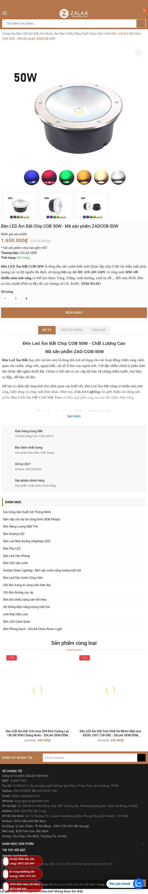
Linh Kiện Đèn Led (15, 614)
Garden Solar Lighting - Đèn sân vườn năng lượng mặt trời (42, 570)
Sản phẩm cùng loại (74, 643)
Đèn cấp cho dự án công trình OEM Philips (31, 519)
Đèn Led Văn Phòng (16, 556)
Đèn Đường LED (13, 534)
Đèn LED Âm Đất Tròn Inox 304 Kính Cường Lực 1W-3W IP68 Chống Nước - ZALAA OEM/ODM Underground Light (37, 733)
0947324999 (34, 469)
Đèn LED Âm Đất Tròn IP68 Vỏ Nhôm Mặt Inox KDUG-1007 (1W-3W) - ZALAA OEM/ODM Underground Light (110, 733)
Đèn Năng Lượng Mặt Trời (20, 526)
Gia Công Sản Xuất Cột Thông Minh (27, 512)
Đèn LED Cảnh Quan (16, 621)
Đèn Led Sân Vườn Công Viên (23, 577)
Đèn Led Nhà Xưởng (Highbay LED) (26, 541)
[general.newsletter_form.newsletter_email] (90, 758)
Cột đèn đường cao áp (18, 592)
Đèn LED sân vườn (15, 563)
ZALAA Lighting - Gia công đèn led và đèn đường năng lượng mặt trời (60, 864)
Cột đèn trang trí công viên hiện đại (27, 585)
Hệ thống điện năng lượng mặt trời (26, 607)
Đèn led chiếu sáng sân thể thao (25, 599)
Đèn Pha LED (12, 548)
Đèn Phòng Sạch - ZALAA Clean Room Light (32, 629)
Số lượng (7, 291)
